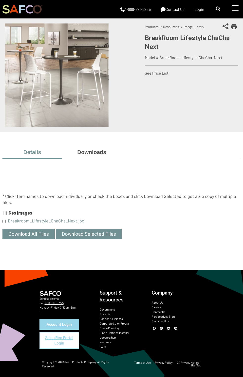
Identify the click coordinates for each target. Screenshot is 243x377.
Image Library (194, 27)
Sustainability (160, 321)
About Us (157, 302)
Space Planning (109, 328)
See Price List (156, 73)
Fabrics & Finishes (111, 318)
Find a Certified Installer (114, 332)
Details (32, 152)
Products (152, 27)
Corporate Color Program (115, 323)
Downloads (91, 152)
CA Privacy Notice (188, 362)
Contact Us (159, 312)
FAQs (103, 346)
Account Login (59, 324)
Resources (171, 27)
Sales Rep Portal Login (59, 340)
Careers (156, 307)
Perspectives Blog (163, 316)
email (56, 298)
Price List (106, 314)
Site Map (195, 365)
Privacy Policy (164, 362)
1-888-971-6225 (54, 303)
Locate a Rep (108, 337)
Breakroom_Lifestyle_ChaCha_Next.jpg (46, 220)
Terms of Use (142, 362)
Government (107, 309)
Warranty (105, 342)
